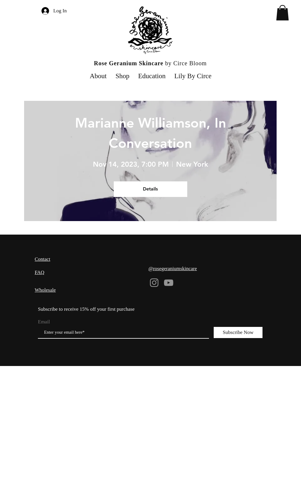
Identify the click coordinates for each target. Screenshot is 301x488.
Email (44, 321)
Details (150, 189)
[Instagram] (154, 282)
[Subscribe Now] (238, 332)
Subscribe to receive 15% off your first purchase (86, 309)
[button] (282, 13)
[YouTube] (168, 282)
